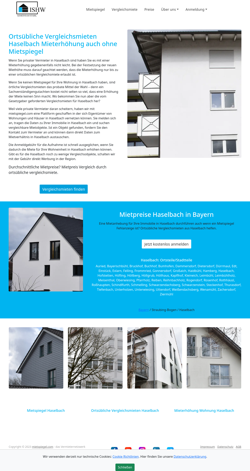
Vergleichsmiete (125, 9)
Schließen (125, 467)
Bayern (143, 310)
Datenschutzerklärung (190, 456)
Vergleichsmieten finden (63, 189)
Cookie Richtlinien (125, 456)
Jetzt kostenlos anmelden (167, 244)
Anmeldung (195, 9)
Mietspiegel (95, 9)
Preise (149, 9)
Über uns (168, 9)
